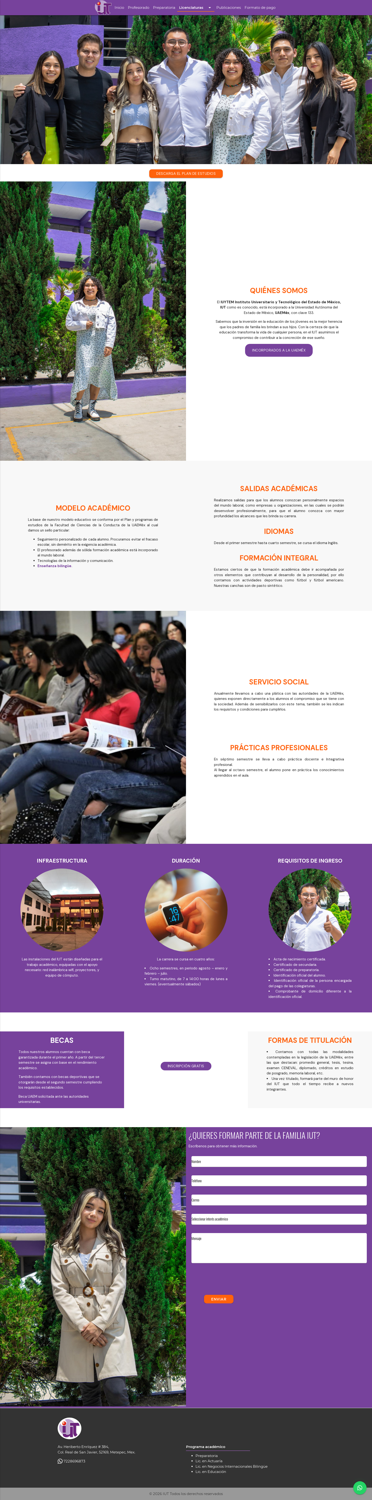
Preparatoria (164, 7)
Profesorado (138, 7)
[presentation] (227, 1282)
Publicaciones (228, 7)
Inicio (119, 7)
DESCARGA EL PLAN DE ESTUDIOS (186, 173)
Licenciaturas (196, 7)
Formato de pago (260, 7)
